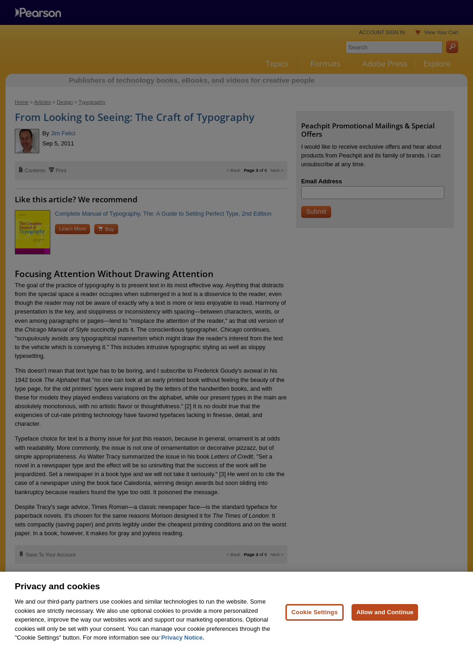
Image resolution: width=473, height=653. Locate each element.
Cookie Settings (314, 612)
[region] (236, 612)
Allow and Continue (384, 612)
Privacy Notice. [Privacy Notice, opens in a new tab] (182, 637)
